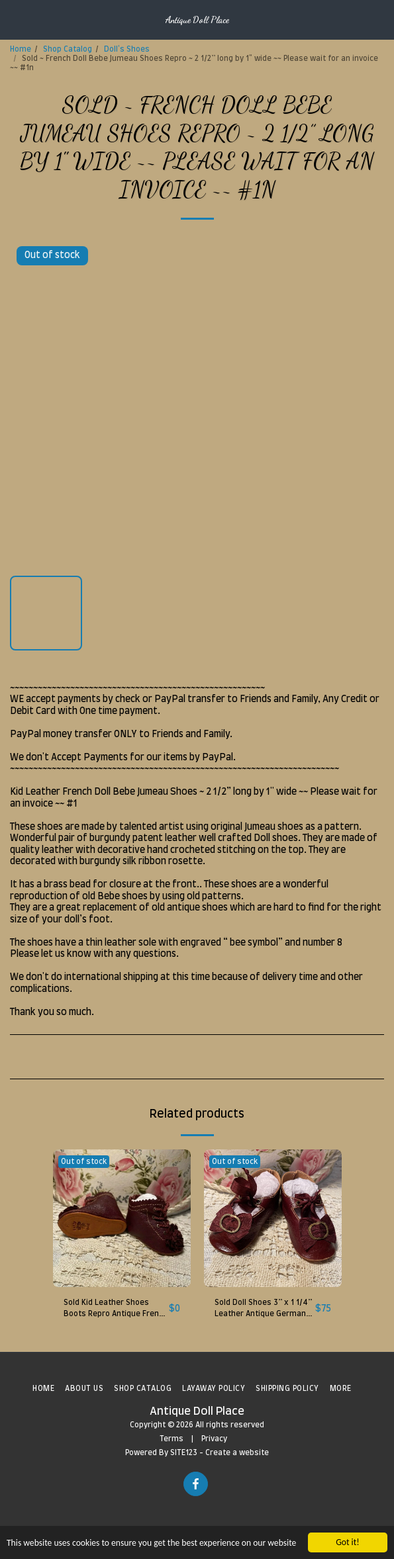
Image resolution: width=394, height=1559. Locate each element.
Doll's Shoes (127, 49)
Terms (171, 1439)
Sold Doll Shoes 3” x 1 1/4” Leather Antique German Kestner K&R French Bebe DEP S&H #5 (263, 1309)
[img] (122, 1218)
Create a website (237, 1452)
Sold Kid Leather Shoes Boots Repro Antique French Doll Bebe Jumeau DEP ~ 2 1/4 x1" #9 (116, 1309)
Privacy (214, 1439)
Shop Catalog (67, 49)
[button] (14, 19)
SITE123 (183, 1452)
